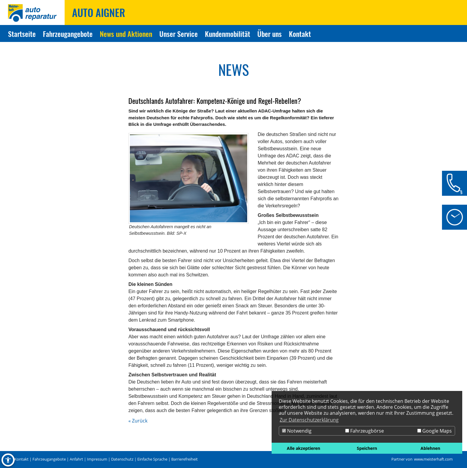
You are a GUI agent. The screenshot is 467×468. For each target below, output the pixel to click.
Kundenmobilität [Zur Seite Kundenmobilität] (227, 33)
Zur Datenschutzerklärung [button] (309, 420)
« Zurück (137, 420)
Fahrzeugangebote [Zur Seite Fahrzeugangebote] (68, 33)
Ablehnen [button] (430, 448)
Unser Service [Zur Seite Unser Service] (178, 33)
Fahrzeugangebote (49, 459)
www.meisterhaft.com (433, 459)
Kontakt (21, 459)
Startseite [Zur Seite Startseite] (22, 33)
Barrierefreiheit (184, 459)
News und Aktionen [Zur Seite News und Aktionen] (126, 33)
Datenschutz (122, 459)
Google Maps (434, 431)
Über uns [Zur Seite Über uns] (269, 33)
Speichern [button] (367, 448)
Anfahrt (76, 459)
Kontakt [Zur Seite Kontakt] (300, 33)
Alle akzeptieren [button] (303, 448)
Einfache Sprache (152, 459)
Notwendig (297, 431)
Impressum (97, 459)
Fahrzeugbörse (364, 431)
